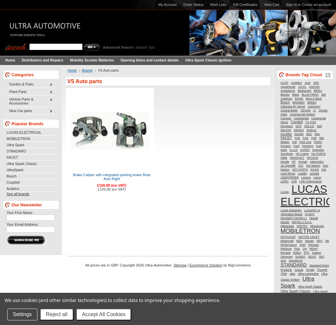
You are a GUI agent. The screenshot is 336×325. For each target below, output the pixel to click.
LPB (294, 181)
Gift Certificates (245, 5)
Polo (297, 248)
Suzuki (299, 269)
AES (316, 82)
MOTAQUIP (288, 237)
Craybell (13, 182)
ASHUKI (314, 86)
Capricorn (314, 106)
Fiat (294, 142)
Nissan (309, 241)
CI (314, 110)
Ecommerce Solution (205, 265)
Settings (22, 314)
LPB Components (310, 181)
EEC (309, 134)
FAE (297, 138)
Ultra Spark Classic (22, 164)
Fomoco (286, 146)
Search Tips (145, 47)
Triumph (322, 269)
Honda (285, 161)
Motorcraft (287, 241)
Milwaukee (287, 226)
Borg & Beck (314, 98)
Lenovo (306, 177)
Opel (302, 244)
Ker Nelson (313, 165)
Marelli (313, 218)
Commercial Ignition (302, 114)
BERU (318, 90)
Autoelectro (288, 90)
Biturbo (285, 94)
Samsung (287, 256)
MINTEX (302, 226)
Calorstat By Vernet (293, 106)
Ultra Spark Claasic (310, 286)
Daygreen (287, 126)
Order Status (193, 5)
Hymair (302, 161)
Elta (317, 134)
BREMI (312, 102)
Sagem (316, 252)
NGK (299, 241)
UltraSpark (15, 170)
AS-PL (302, 86)
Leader (302, 173)
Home (72, 70)
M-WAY (310, 214)
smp (283, 260)
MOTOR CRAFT (308, 237)
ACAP (284, 82)
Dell (319, 126)
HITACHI (312, 157)
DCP (299, 126)
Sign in (291, 5)
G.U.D (294, 149)
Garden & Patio (30, 84)
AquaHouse (288, 86)
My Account (167, 5)
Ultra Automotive (308, 273)
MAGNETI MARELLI (294, 218)
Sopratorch (296, 260)
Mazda (285, 222)
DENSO (299, 130)
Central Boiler (289, 110)
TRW (284, 273)
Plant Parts (30, 92)
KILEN (314, 169)
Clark (284, 114)
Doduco (311, 130)
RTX (306, 252)
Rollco (297, 252)
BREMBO (298, 102)
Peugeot (313, 244)
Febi (314, 138)
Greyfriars (287, 153)
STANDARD (16, 151)
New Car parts (30, 111)
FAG (306, 138)
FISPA (318, 142)
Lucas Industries (291, 210)
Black (295, 94)
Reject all (57, 314)
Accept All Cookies (104, 314)
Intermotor (317, 161)
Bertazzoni (304, 90)
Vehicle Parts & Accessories (30, 101)
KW (324, 169)
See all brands (18, 194)
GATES (305, 149)
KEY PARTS (300, 169)
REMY (313, 248)
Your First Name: (20, 213)
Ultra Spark (15, 145)
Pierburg (286, 248)
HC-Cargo (302, 153)
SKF (322, 256)
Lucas (285, 192)
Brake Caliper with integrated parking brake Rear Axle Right (112, 177)
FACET (12, 157)
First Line (305, 142)
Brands (87, 70)
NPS (320, 241)
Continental (301, 118)
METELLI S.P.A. (302, 222)
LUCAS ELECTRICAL (24, 132)
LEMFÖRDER (290, 177)
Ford (296, 146)
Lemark (314, 173)
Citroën (323, 110)
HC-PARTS (318, 153)
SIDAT (312, 256)
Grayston (318, 149)
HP (294, 161)
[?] (328, 74)
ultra (292, 273)
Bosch (11, 176)
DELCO (309, 126)
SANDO (300, 256)
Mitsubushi (317, 226)
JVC (300, 165)
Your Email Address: (23, 224)
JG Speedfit (288, 165)
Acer (307, 82)
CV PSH (310, 122)
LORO (285, 181)
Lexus (317, 177)
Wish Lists (218, 5)
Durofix (299, 134)
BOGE (299, 98)
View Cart (271, 5)
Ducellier (286, 134)
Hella (284, 157)
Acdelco (13, 189)
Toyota (310, 269)
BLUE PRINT (310, 94)
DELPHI (286, 130)
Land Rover (288, 173)
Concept (286, 118)
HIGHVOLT (297, 157)
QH (305, 248)
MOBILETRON (18, 139)
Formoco (307, 146)
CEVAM (305, 110)
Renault (285, 252)
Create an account (316, 5)
